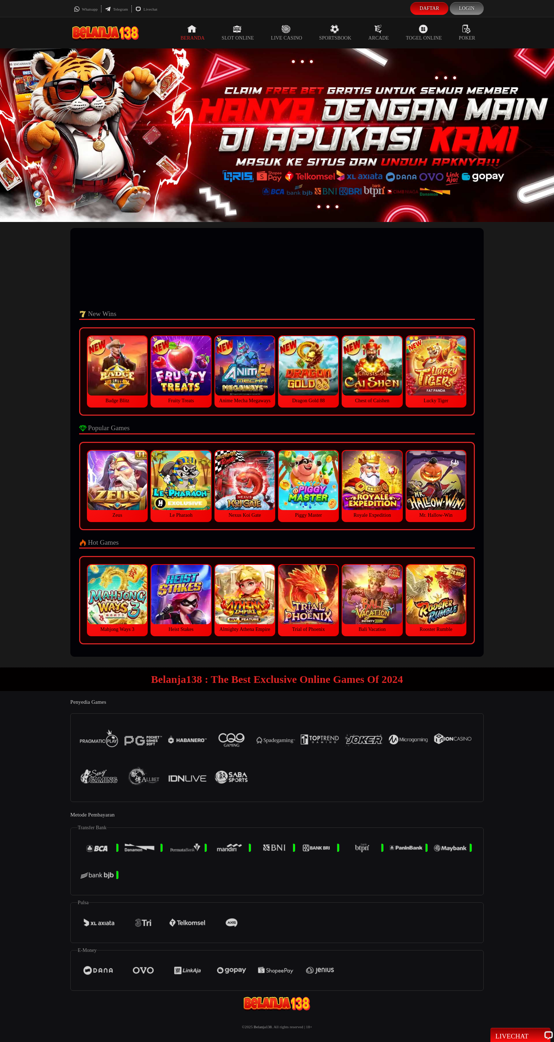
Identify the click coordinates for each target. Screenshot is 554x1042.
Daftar (429, 8)
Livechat (146, 9)
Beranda (193, 32)
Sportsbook (335, 32)
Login (467, 8)
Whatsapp (86, 9)
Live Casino (286, 32)
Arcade (379, 32)
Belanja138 (263, 1027)
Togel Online (424, 32)
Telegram (116, 9)
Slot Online (238, 32)
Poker (467, 32)
